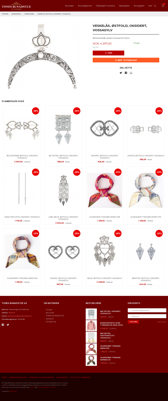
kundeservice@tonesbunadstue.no (20, 316)
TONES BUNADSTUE (55, 316)
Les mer (32, 387)
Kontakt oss (51, 322)
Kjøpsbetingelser (18, 377)
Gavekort (50, 319)
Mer (150, 6)
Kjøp (108, 53)
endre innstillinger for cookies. (47, 387)
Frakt (4, 377)
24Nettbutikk (13, 391)
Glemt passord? (161, 322)
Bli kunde (50, 313)
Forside (49, 310)
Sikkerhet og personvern (41, 377)
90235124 (12, 313)
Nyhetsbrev (62, 377)
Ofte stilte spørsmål (80, 377)
